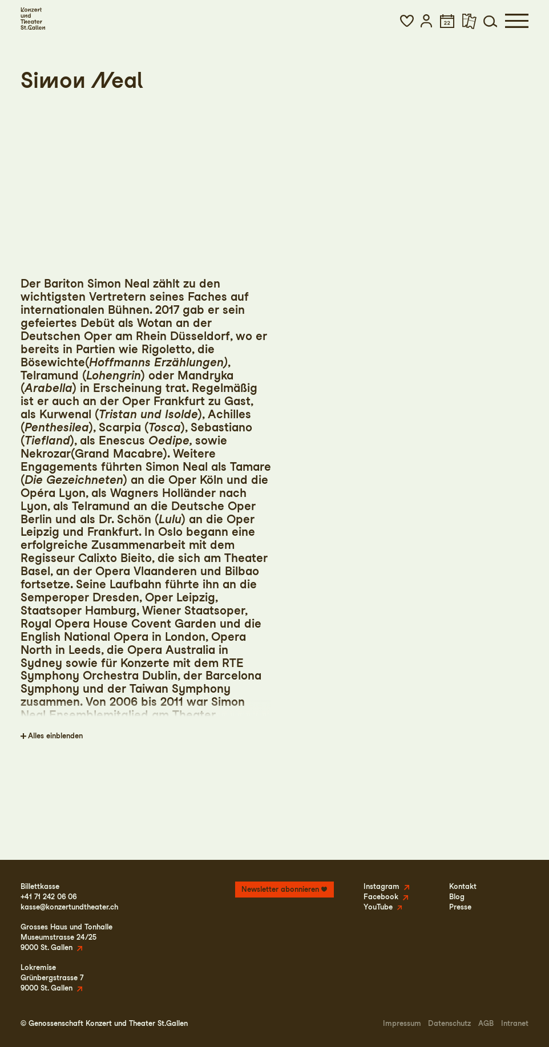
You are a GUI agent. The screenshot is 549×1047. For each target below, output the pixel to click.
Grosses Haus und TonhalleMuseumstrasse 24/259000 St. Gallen (66, 937)
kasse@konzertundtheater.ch (69, 907)
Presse (460, 907)
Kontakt (463, 886)
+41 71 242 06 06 (48, 896)
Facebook (381, 896)
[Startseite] (33, 18)
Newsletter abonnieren (280, 889)
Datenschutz (449, 1023)
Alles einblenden (55, 735)
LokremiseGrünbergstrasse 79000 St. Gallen (52, 977)
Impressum (402, 1023)
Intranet (514, 1023)
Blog (457, 896)
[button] (407, 20)
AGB (486, 1023)
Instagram (381, 886)
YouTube (378, 907)
